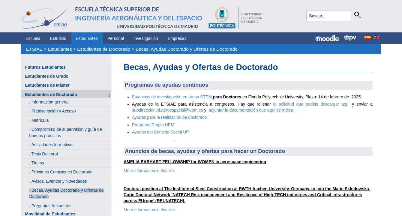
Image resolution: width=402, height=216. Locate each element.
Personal (115, 38)
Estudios (58, 38)
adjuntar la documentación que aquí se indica (250, 110)
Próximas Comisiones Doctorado (62, 172)
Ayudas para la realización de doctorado (169, 117)
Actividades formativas (53, 144)
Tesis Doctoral (45, 154)
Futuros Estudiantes (45, 67)
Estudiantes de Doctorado (103, 49)
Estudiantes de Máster (47, 85)
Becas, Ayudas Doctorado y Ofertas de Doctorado (187, 49)
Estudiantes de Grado (46, 76)
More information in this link (149, 170)
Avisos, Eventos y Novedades (59, 181)
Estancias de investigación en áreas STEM (172, 96)
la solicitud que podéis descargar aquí (312, 104)
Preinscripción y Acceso (54, 111)
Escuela (33, 38)
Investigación (146, 38)
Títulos (38, 162)
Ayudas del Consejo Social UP (160, 132)
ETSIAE (34, 49)
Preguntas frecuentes (51, 205)
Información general (50, 102)
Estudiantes (87, 38)
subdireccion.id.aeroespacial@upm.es (167, 110)
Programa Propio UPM (153, 124)
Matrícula (40, 120)
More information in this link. (150, 209)
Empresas (177, 38)
